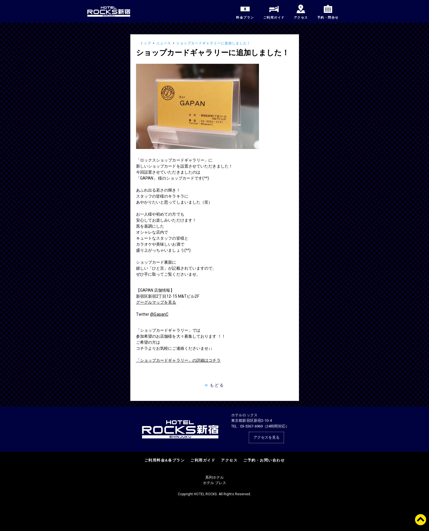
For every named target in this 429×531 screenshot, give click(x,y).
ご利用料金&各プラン (164, 460)
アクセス (229, 460)
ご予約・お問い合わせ (264, 460)
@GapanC (159, 314)
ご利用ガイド (202, 460)
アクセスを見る (267, 437)
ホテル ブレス (214, 483)
